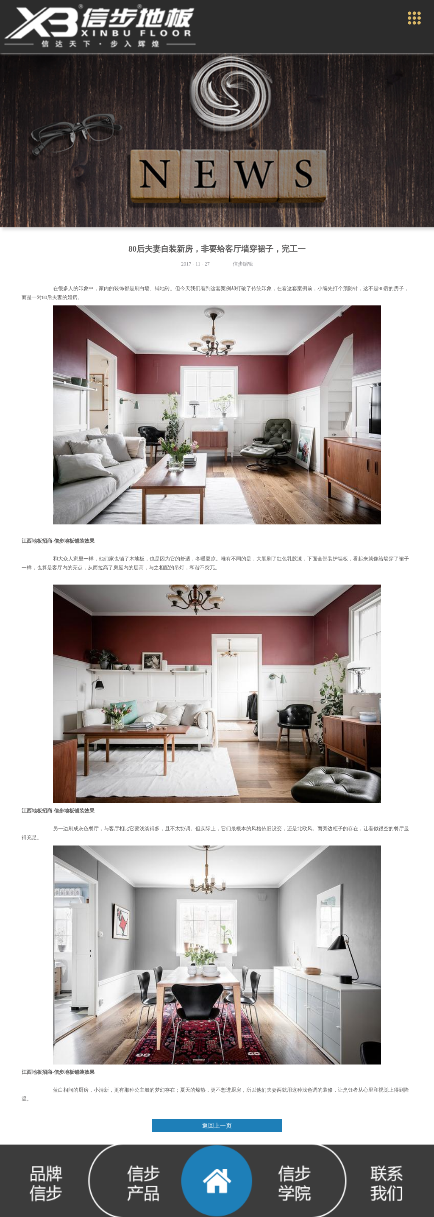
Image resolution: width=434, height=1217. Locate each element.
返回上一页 (217, 1126)
